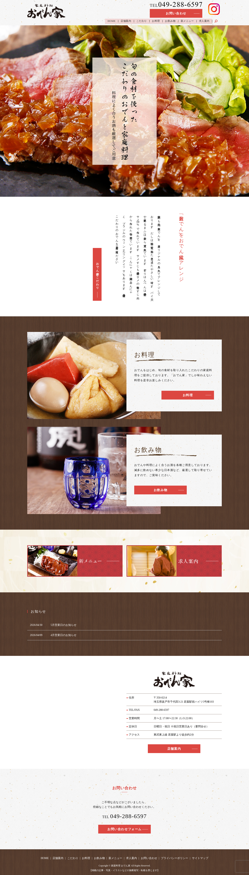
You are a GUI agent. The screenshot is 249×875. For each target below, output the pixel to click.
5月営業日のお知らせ (63, 625)
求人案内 (204, 21)
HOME (111, 21)
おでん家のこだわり (97, 274)
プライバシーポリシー (174, 858)
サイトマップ (200, 858)
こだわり (141, 21)
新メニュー (187, 21)
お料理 (156, 21)
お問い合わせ (176, 13)
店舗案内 (125, 21)
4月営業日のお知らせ (63, 635)
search (218, 20)
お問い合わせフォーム (124, 829)
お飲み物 (170, 21)
